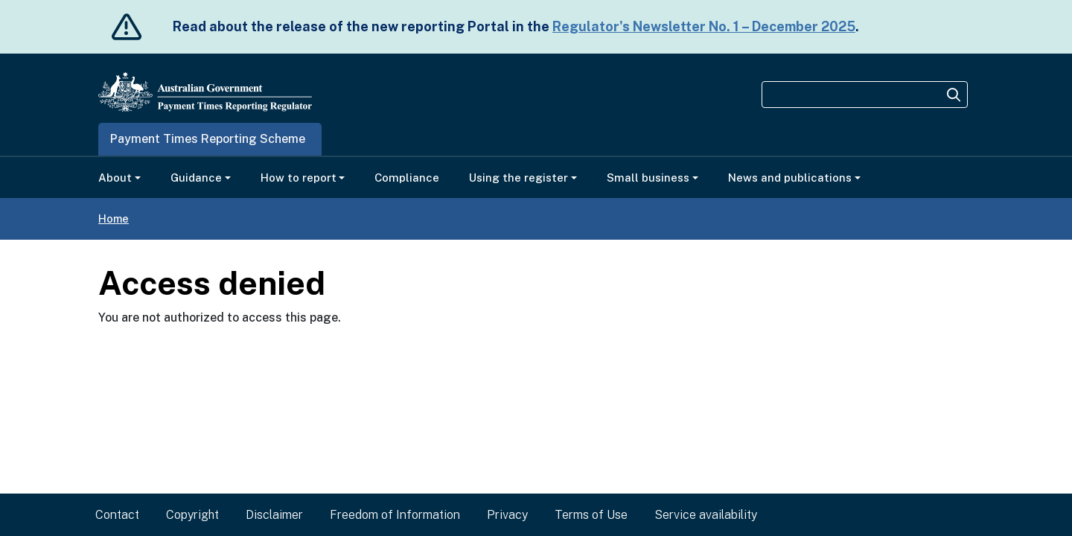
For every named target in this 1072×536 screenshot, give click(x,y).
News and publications (790, 177)
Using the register (518, 177)
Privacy (507, 515)
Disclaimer (274, 515)
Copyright (192, 515)
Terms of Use (591, 515)
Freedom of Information (395, 515)
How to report (298, 177)
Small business (648, 177)
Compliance (406, 177)
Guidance (196, 177)
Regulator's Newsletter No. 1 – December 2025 (703, 26)
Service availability (705, 515)
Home (113, 218)
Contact (117, 515)
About (115, 177)
